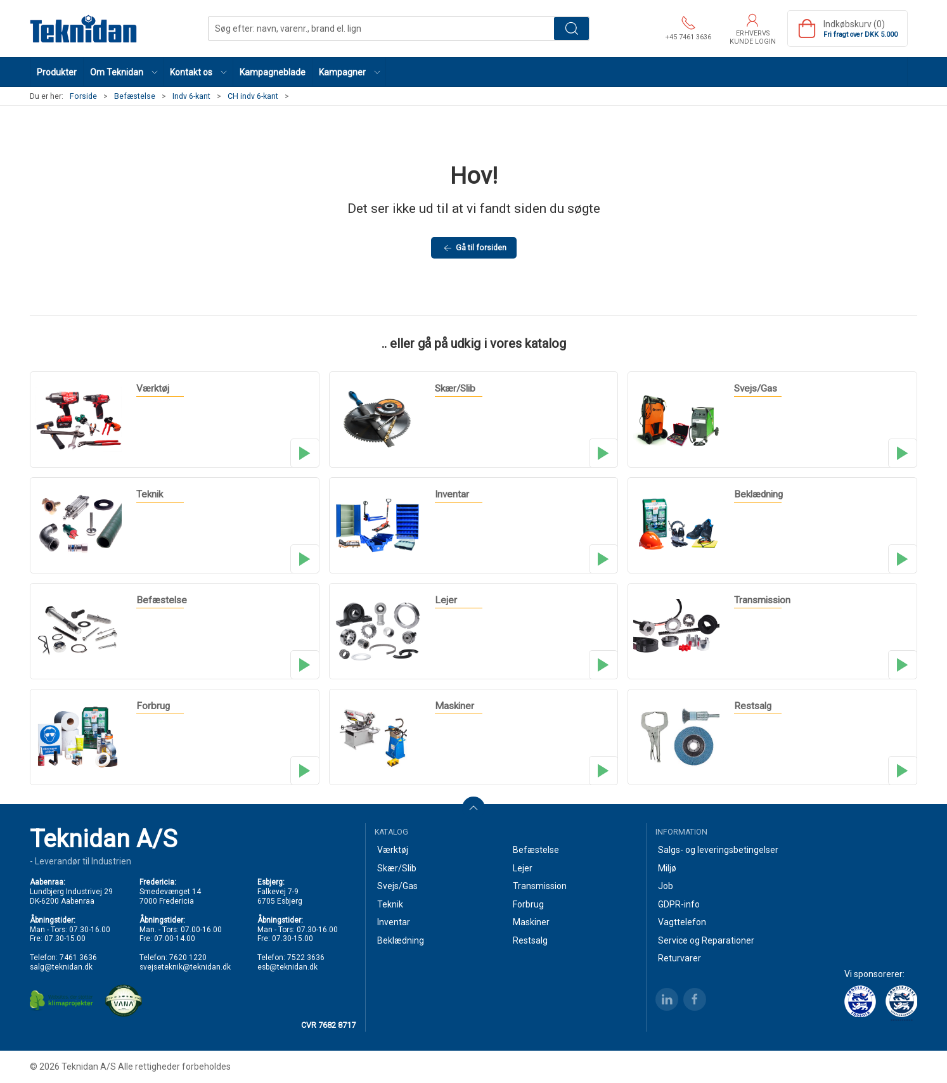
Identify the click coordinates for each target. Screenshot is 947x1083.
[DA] (84, 28)
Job (665, 886)
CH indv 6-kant (253, 96)
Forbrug (528, 904)
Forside (83, 96)
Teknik (390, 904)
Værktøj (392, 850)
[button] (124, 72)
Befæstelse (134, 96)
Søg (571, 28)
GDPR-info (679, 904)
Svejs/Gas (397, 886)
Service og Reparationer (706, 940)
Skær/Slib (396, 868)
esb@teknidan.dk (287, 967)
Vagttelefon (682, 922)
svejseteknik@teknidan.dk (185, 967)
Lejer (522, 868)
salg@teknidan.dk (61, 967)
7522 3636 (306, 957)
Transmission (540, 886)
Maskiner (531, 922)
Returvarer (679, 958)
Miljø (667, 868)
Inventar (393, 922)
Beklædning (400, 940)
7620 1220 (188, 957)
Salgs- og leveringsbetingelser (718, 850)
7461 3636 (78, 957)
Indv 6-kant (191, 96)
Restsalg (530, 940)
